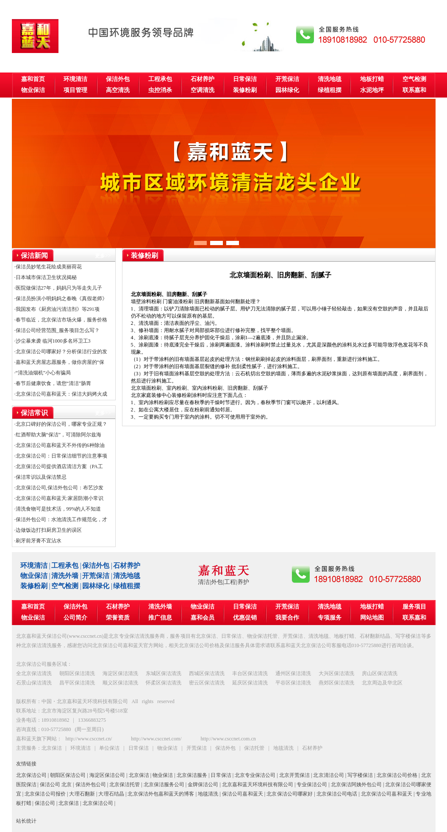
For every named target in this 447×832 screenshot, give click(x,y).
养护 (243, 582)
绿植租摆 (329, 90)
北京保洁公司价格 (397, 775)
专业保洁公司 (312, 784)
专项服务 (329, 617)
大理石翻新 (81, 794)
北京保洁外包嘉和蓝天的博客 (161, 794)
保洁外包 (118, 79)
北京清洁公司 (328, 775)
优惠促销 (245, 617)
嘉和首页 (33, 79)
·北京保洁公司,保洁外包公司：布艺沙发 (58, 488)
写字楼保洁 (360, 775)
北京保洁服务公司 (164, 784)
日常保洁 (245, 79)
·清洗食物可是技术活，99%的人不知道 (57, 509)
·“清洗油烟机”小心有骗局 (42, 373)
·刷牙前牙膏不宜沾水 (37, 541)
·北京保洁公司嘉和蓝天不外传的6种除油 (59, 445)
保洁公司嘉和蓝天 (242, 794)
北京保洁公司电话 (337, 794)
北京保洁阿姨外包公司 (356, 784)
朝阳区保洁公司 (68, 775)
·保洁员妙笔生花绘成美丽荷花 (48, 267)
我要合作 (287, 617)
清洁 (204, 582)
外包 (217, 582)
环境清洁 (75, 79)
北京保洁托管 (124, 784)
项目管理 (75, 90)
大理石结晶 (111, 794)
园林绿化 (287, 90)
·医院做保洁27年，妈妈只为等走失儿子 (58, 288)
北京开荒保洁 (294, 775)
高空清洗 (118, 90)
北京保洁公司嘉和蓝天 (386, 794)
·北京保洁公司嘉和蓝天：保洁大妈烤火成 (60, 394)
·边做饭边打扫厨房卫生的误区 (48, 530)
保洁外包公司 (90, 784)
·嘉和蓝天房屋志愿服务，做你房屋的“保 (59, 362)
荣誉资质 (118, 617)
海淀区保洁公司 (107, 775)
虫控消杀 (160, 90)
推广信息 (160, 617)
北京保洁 (139, 775)
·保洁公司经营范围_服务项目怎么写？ (57, 330)
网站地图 (372, 617)
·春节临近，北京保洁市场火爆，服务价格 (60, 320)
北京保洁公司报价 (45, 794)
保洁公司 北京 (56, 784)
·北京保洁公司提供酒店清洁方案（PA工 (58, 466)
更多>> (103, 256)
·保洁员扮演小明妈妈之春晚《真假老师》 (60, 299)
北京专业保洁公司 (255, 775)
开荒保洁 (287, 79)
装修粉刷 (245, 90)
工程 (230, 582)
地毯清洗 (208, 794)
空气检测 (414, 79)
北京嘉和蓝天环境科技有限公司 (257, 784)
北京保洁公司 (31, 775)
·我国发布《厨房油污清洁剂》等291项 (57, 309)
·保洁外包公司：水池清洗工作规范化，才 (60, 519)
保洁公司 (45, 803)
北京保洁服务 (192, 775)
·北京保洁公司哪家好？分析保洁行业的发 (60, 352)
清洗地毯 (329, 79)
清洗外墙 (64, 575)
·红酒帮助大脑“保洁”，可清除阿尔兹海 (58, 435)
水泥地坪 (372, 90)
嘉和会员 (202, 617)
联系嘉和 (414, 90)
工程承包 (160, 79)
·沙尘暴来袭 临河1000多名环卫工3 (52, 341)
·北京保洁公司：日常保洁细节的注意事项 (60, 456)
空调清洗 (202, 90)
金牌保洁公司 (203, 784)
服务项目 (414, 606)
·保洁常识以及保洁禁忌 (40, 477)
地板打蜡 (372, 79)
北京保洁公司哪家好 (290, 794)
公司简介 (75, 617)
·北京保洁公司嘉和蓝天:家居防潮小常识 (58, 498)
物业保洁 (33, 90)
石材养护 (202, 79)
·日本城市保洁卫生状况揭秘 (45, 277)
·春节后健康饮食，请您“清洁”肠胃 (53, 383)
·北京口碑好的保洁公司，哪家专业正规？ (60, 424)
